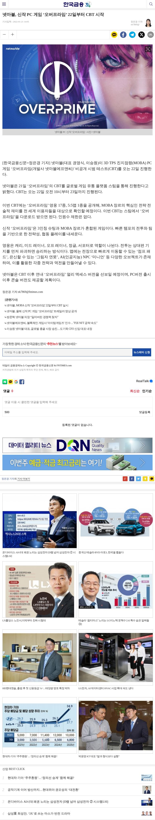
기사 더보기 (23, 478)
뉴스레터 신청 (142, 352)
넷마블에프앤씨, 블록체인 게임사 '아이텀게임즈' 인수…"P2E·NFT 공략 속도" (52, 322)
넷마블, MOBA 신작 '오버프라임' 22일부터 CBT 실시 (37, 305)
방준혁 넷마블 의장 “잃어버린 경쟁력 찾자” (32, 317)
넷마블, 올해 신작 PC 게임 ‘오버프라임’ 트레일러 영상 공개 (42, 311)
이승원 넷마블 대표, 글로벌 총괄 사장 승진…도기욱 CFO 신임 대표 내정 (49, 328)
